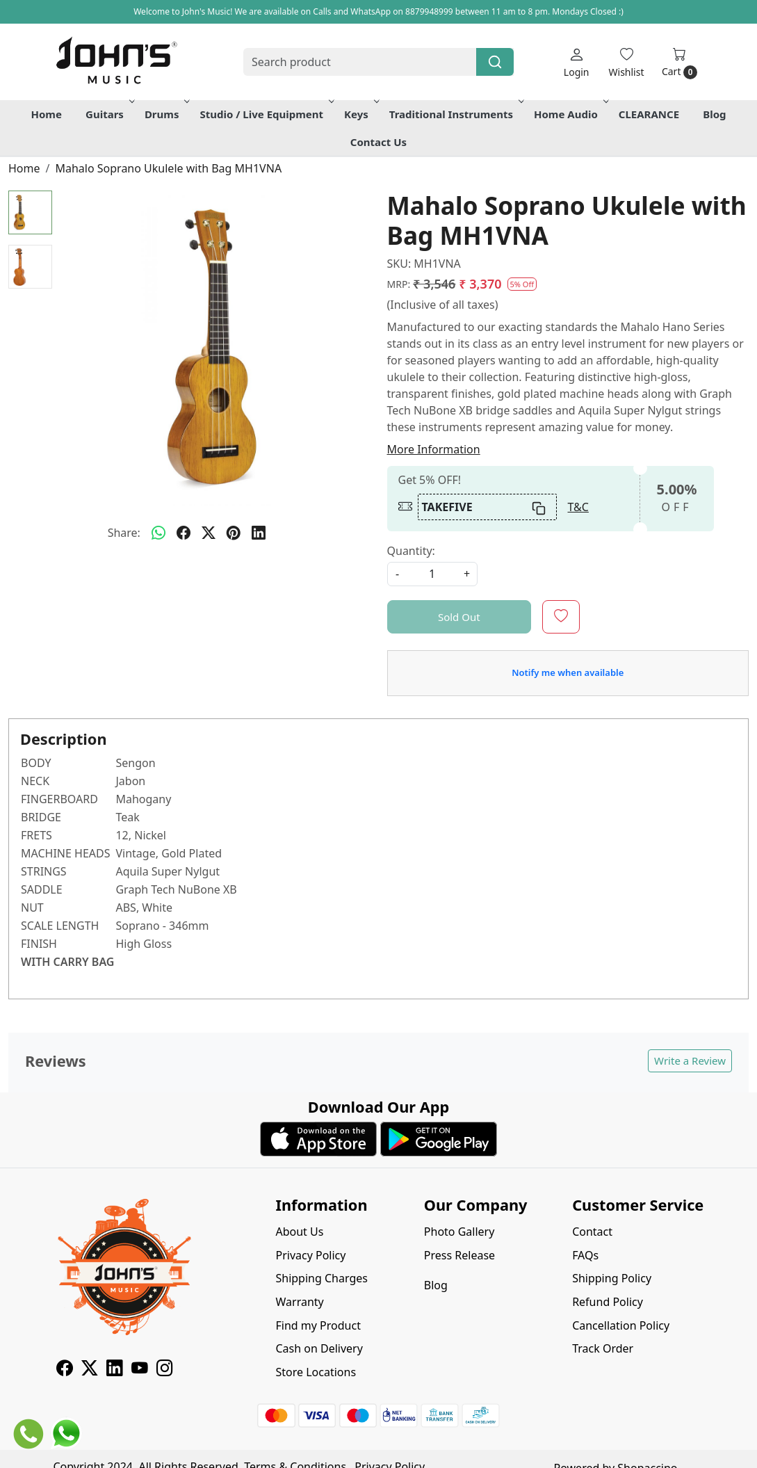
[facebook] (183, 533)
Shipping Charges (321, 1278)
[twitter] (208, 533)
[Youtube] (140, 1370)
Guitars (109, 114)
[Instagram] (165, 1370)
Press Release (459, 1255)
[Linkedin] (115, 1370)
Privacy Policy (310, 1255)
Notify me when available (568, 672)
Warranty (299, 1301)
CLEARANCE (649, 114)
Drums (166, 114)
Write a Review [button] (690, 1060)
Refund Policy (607, 1301)
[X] (90, 1370)
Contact (592, 1231)
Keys (360, 114)
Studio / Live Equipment (266, 114)
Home (46, 114)
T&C (578, 507)
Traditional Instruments (455, 114)
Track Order (602, 1348)
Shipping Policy (611, 1278)
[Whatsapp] (158, 533)
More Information (433, 449)
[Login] (576, 62)
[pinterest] (233, 533)
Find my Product (317, 1325)
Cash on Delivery (318, 1348)
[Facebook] (65, 1370)
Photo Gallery (459, 1231)
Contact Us (378, 142)
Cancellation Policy (620, 1325)
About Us (299, 1231)
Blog (714, 114)
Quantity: (411, 550)
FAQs (585, 1255)
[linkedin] (258, 533)
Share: (124, 532)
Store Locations (315, 1372)
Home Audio (570, 114)
